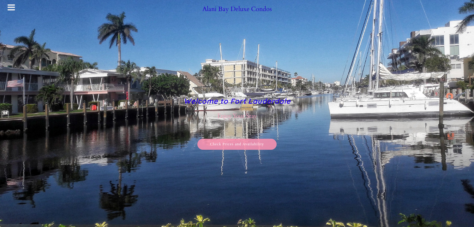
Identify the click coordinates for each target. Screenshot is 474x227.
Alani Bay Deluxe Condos (237, 9)
